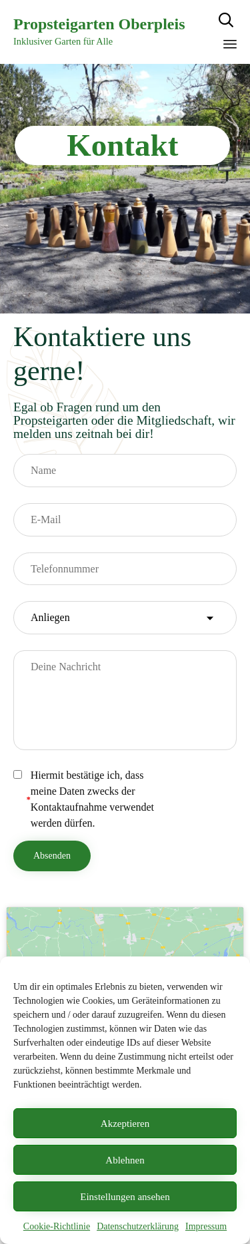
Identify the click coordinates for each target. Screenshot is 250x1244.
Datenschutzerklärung (138, 1226)
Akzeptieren (125, 1123)
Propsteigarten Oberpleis (99, 24)
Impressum (206, 1226)
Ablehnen (124, 1160)
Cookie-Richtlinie (56, 1226)
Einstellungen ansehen (125, 1196)
